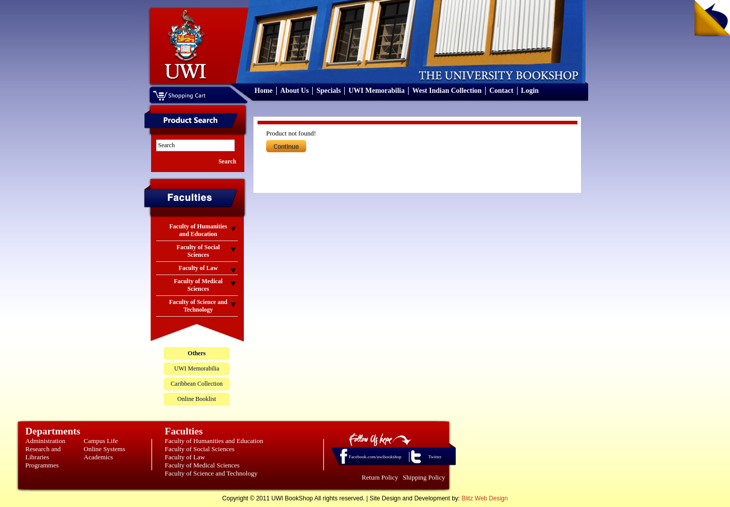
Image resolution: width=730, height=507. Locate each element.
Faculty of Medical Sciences (202, 465)
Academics (98, 457)
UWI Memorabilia (376, 90)
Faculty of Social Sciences (200, 449)
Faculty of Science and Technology (211, 473)
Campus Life (101, 441)
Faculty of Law (185, 457)
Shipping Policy (424, 477)
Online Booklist (196, 398)
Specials (328, 90)
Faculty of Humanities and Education (214, 441)
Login (530, 90)
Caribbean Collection (197, 383)
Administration (45, 441)
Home (263, 90)
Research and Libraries (43, 453)
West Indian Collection (447, 90)
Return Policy (380, 477)
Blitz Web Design (485, 498)
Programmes (42, 465)
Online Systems (104, 449)
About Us (294, 90)
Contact (501, 90)
